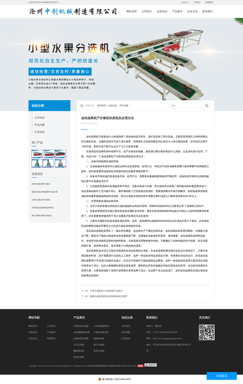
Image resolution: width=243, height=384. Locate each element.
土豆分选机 (78, 345)
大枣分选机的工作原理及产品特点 (106, 291)
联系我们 (207, 11)
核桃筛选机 (99, 338)
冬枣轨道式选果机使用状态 (43, 208)
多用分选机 (78, 357)
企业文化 (192, 11)
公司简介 (147, 11)
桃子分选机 (99, 345)
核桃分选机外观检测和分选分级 (45, 192)
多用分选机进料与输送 (41, 184)
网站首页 (131, 11)
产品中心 (184, 2)
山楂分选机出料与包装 (41, 200)
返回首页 (101, 105)
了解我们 (197, 2)
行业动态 (40, 132)
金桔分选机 (99, 351)
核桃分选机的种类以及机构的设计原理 (108, 296)
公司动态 (40, 117)
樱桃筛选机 (78, 351)
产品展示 (177, 11)
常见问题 (40, 124)
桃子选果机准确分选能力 (42, 215)
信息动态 (162, 11)
